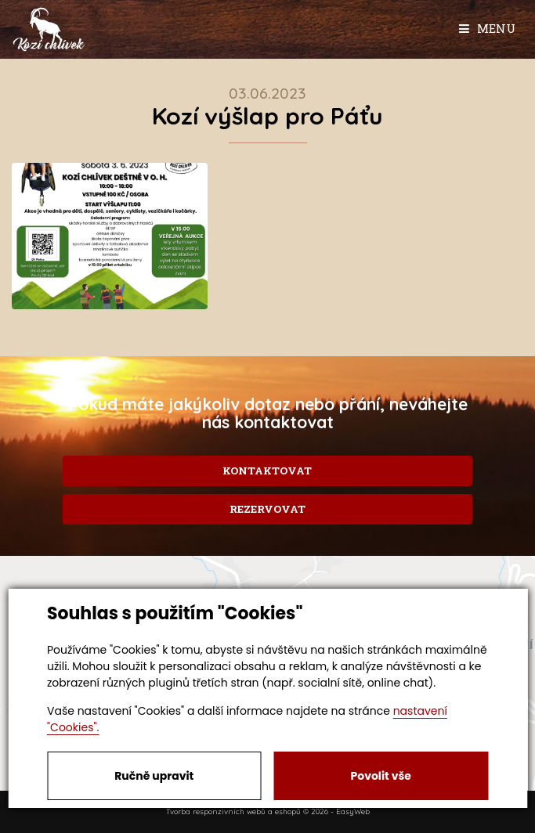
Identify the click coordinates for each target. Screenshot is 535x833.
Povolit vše (381, 776)
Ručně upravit (153, 776)
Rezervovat (267, 509)
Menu (487, 28)
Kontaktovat (267, 470)
